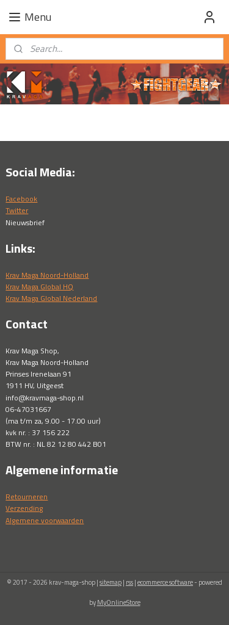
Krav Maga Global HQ (39, 286)
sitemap (111, 582)
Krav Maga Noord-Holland (47, 275)
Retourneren (26, 496)
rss (129, 582)
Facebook (21, 198)
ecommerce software (165, 582)
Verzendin (22, 508)
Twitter (16, 210)
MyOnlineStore (118, 602)
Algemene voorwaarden (44, 520)
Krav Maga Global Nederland (51, 298)
